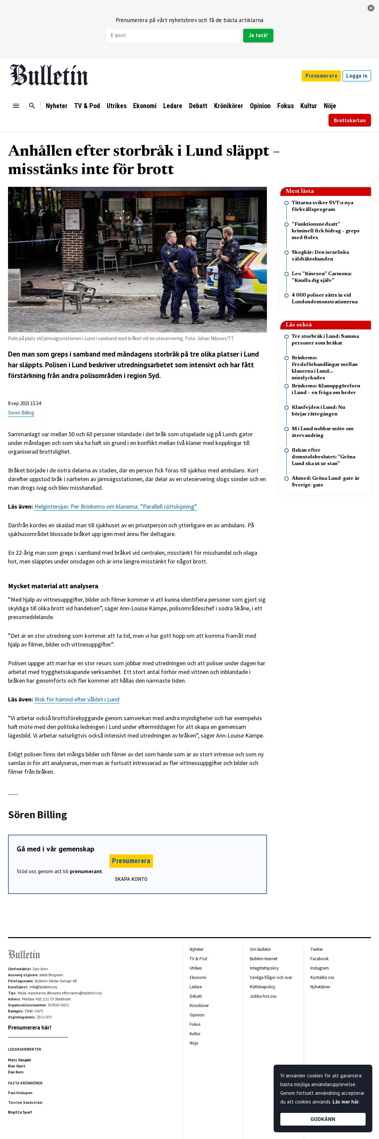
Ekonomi (145, 106)
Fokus (285, 106)
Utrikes (116, 106)
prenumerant (86, 871)
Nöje (330, 106)
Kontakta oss (322, 977)
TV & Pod (87, 106)
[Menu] (16, 106)
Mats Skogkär (19, 1060)
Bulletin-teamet (263, 959)
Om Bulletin (260, 949)
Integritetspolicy (264, 968)
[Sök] (32, 106)
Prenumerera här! (29, 1027)
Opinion (260, 106)
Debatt (198, 106)
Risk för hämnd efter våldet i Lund (76, 699)
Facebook (319, 959)
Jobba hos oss (263, 996)
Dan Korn (15, 1072)
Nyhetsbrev (320, 987)
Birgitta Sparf (20, 1112)
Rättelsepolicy (262, 987)
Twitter (316, 949)
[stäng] (371, 8)
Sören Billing (21, 412)
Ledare (172, 106)
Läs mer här (346, 1101)
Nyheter (57, 106)
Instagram (319, 968)
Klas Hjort (16, 1066)
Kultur (308, 106)
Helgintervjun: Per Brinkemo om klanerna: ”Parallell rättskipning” (115, 506)
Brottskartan (350, 120)
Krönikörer (228, 106)
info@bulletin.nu (43, 987)
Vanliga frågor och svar (271, 977)
